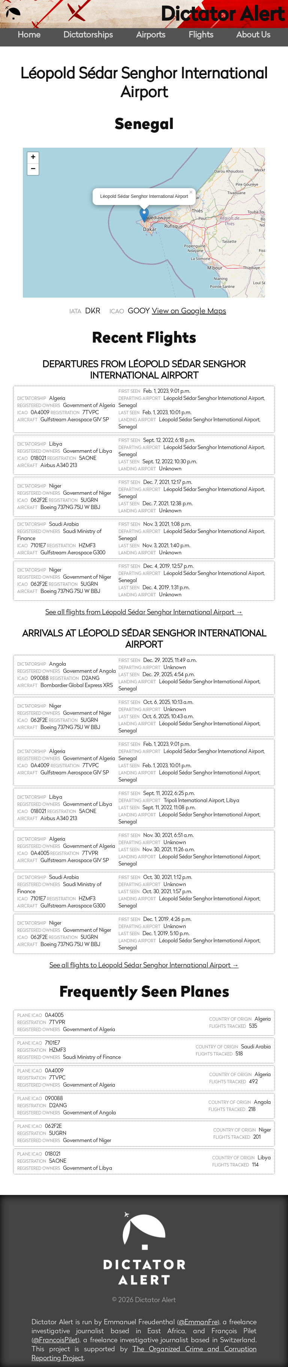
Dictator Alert (222, 15)
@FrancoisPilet (55, 1340)
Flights (201, 35)
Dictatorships (88, 35)
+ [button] (33, 157)
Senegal (144, 125)
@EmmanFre (198, 1322)
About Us (253, 35)
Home (29, 35)
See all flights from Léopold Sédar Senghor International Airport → (144, 612)
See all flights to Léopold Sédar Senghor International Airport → (144, 965)
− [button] (33, 169)
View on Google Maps (189, 311)
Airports (150, 35)
